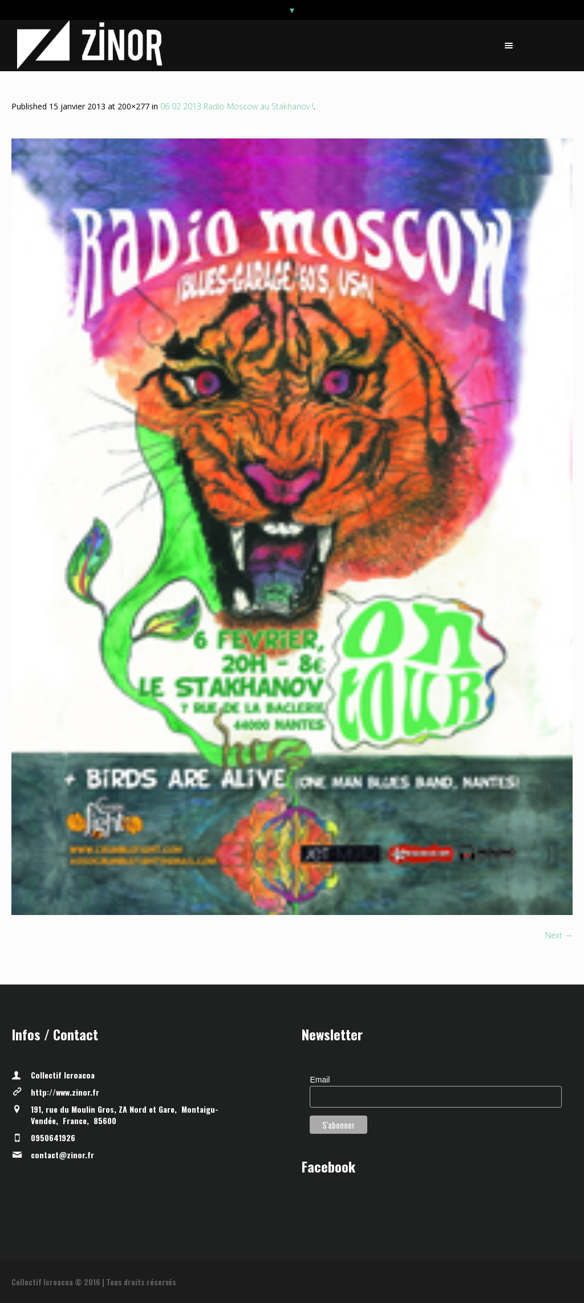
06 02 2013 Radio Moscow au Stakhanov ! (237, 106)
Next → (559, 935)
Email (320, 1079)
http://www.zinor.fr (65, 1092)
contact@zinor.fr (62, 1155)
